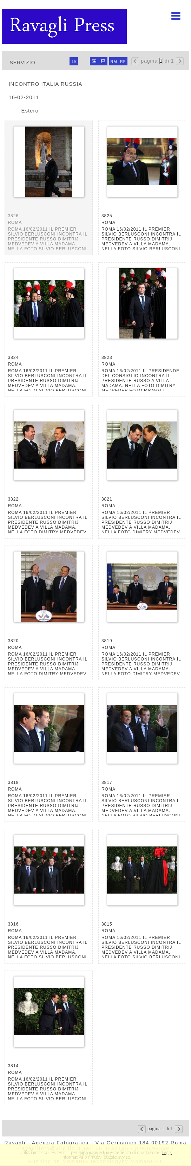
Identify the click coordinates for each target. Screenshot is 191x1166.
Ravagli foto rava (65, 26)
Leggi (167, 1152)
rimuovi (95, 1157)
